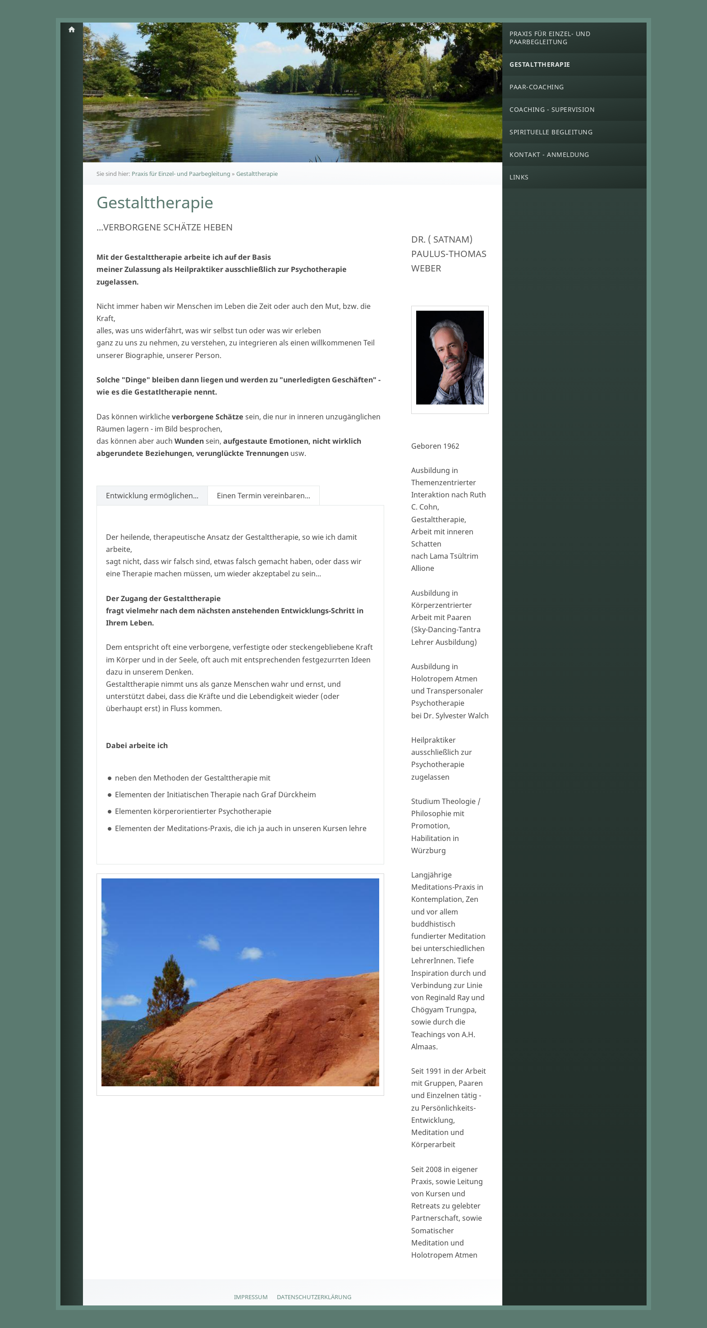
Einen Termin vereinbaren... (263, 496)
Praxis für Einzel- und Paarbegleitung (181, 174)
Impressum (251, 1297)
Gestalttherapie (257, 174)
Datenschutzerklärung (314, 1297)
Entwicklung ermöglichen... (152, 496)
